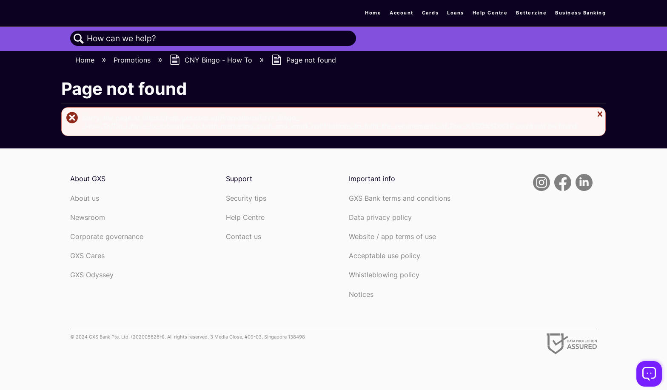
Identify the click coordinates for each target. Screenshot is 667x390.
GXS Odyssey (92, 275)
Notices (361, 294)
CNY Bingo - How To (212, 60)
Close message (599, 114)
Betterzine (531, 13)
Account (401, 13)
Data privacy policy (380, 218)
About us (84, 198)
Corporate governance (106, 237)
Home (373, 13)
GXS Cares (87, 256)
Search (78, 38)
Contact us (243, 237)
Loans (455, 13)
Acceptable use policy (384, 256)
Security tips (246, 198)
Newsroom (87, 218)
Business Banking (580, 13)
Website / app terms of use (392, 237)
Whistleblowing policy (384, 275)
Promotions (133, 60)
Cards (430, 13)
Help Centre (490, 13)
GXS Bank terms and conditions (399, 198)
